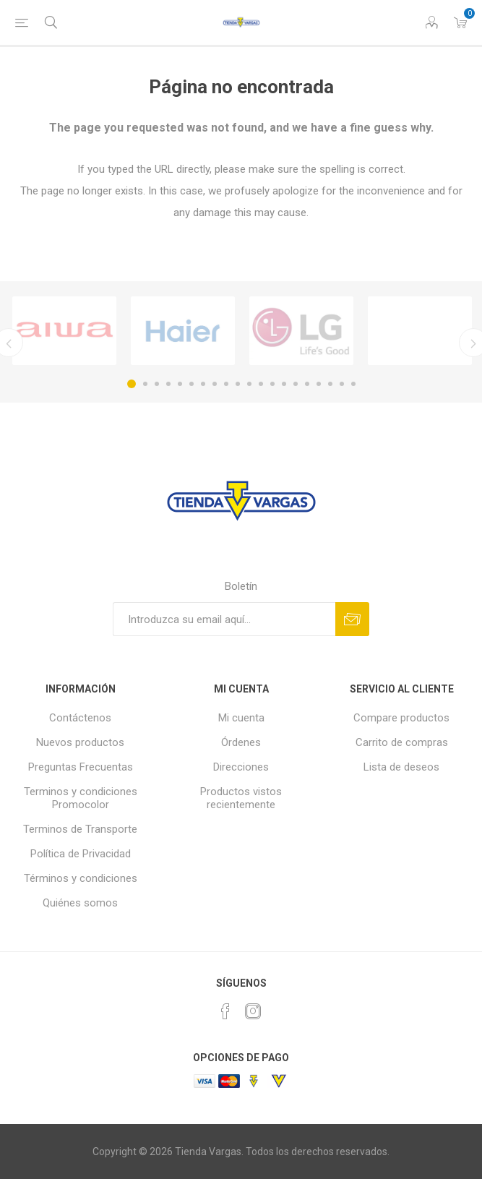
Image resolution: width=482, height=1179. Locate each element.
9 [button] (226, 384)
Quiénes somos (80, 902)
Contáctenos (80, 717)
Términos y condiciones (80, 878)
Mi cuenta (241, 717)
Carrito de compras (402, 742)
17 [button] (319, 384)
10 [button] (238, 384)
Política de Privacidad (80, 853)
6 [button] (191, 384)
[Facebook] (225, 1011)
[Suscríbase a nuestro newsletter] (224, 619)
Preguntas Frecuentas (80, 766)
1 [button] (131, 384)
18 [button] (330, 384)
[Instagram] (252, 1011)
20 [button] (353, 384)
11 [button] (249, 384)
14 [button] (284, 384)
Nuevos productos (80, 742)
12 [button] (261, 384)
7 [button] (203, 384)
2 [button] (145, 384)
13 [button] (272, 384)
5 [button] (180, 384)
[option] (64, 330)
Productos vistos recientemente (241, 798)
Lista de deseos (401, 766)
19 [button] (342, 384)
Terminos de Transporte (80, 829)
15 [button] (295, 384)
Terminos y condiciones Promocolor (80, 798)
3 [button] (157, 384)
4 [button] (168, 384)
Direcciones (241, 766)
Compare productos (401, 717)
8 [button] (214, 384)
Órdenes (241, 742)
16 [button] (307, 384)
